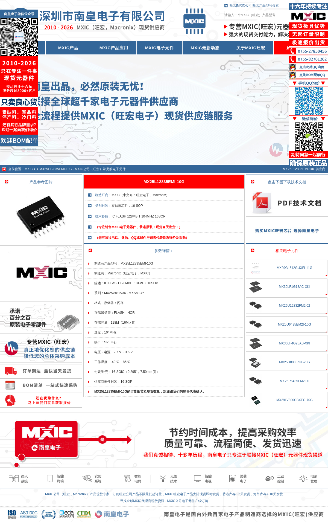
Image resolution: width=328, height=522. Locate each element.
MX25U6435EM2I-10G (294, 324)
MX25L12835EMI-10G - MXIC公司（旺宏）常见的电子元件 (82, 169)
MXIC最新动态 (205, 47)
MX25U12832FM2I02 (294, 306)
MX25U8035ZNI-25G (294, 362)
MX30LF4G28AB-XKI (294, 343)
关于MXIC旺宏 (250, 47)
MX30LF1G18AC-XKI (294, 287)
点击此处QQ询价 (311, 67)
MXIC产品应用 (113, 47)
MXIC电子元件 (159, 47)
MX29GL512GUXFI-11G (294, 268)
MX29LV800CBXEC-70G (294, 400)
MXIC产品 (68, 47)
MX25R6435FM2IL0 (294, 381)
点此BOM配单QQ (312, 75)
